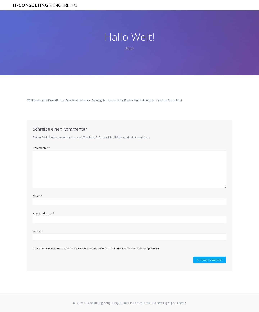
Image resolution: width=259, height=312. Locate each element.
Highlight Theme (174, 303)
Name (37, 196)
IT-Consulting (45, 5)
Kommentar (41, 148)
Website (38, 231)
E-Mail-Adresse (43, 213)
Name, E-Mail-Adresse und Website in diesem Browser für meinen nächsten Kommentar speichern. (98, 248)
